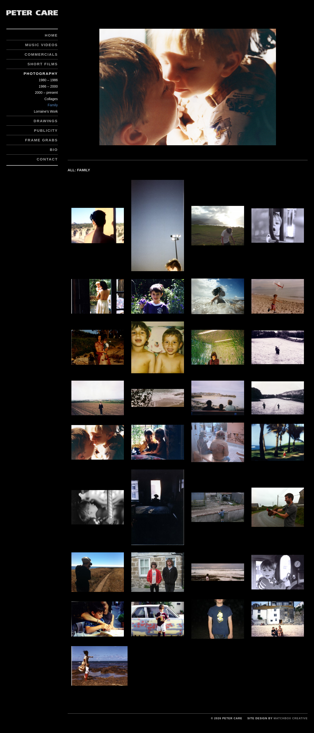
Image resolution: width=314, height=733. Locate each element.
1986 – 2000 (48, 86)
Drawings (46, 121)
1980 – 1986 (48, 80)
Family (53, 105)
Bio (54, 149)
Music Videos (41, 45)
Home (51, 35)
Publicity (46, 130)
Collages (51, 99)
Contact (47, 159)
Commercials (41, 54)
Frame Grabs (41, 140)
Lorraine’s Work (46, 111)
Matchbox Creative (291, 718)
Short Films (42, 64)
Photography (41, 73)
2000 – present (46, 92)
